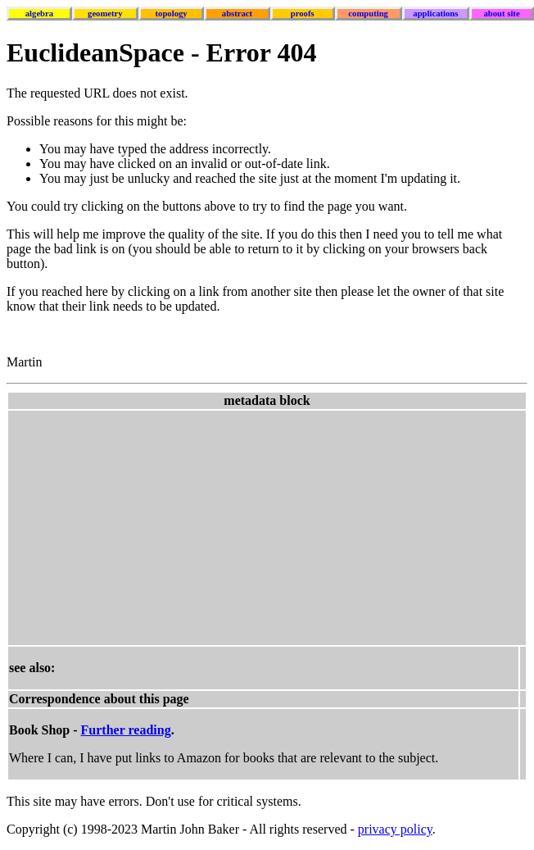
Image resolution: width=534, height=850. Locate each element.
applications (435, 13)
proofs (303, 13)
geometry (105, 13)
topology (172, 13)
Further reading (126, 730)
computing (368, 13)
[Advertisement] (259, 526)
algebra (39, 13)
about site (502, 13)
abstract (237, 13)
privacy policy (395, 829)
